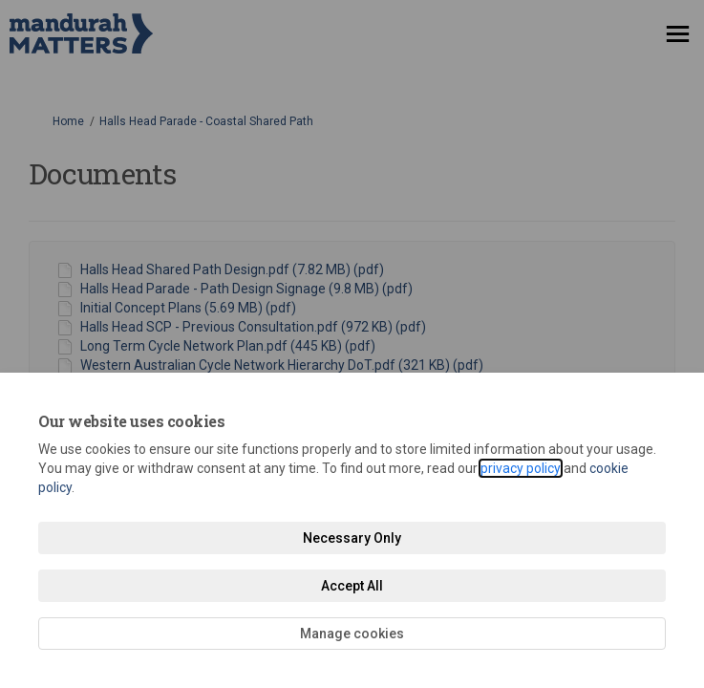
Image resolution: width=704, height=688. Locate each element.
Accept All (352, 585)
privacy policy (520, 468)
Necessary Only (352, 538)
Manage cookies (352, 633)
